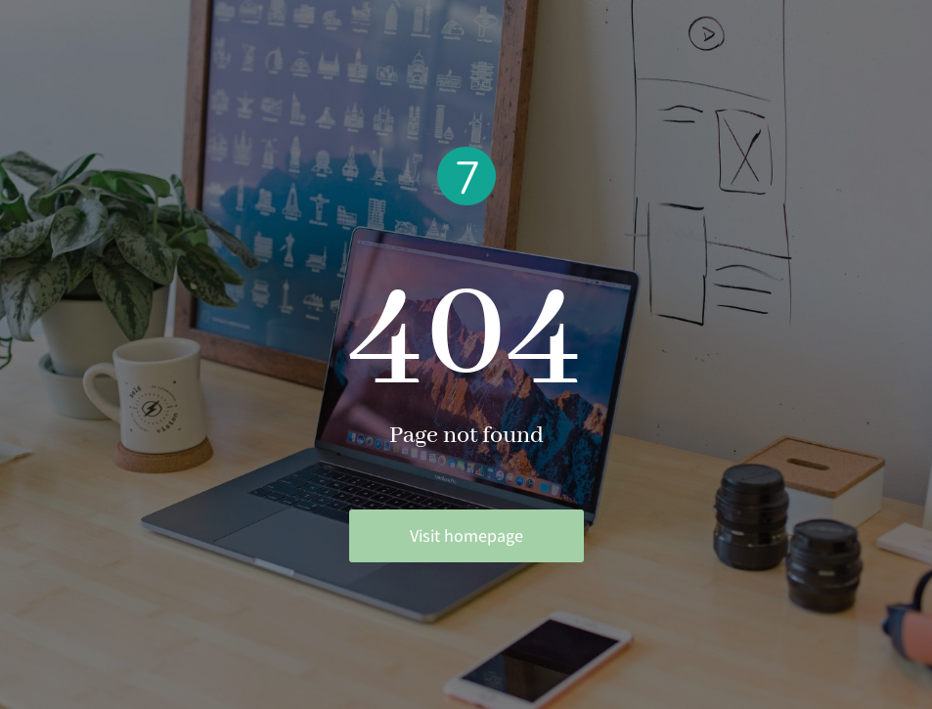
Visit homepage (466, 535)
